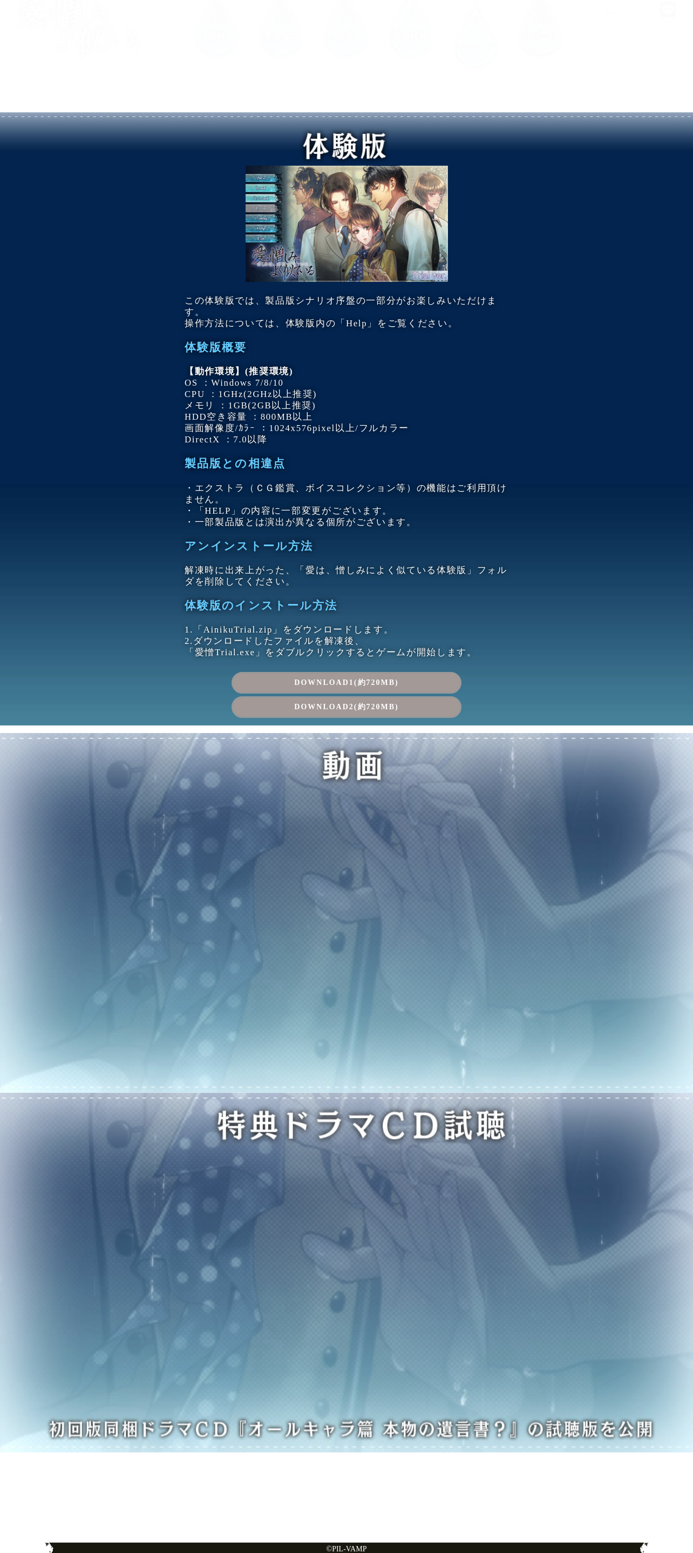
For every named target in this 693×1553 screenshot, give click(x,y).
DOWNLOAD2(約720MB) (346, 707)
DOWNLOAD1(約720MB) (346, 682)
